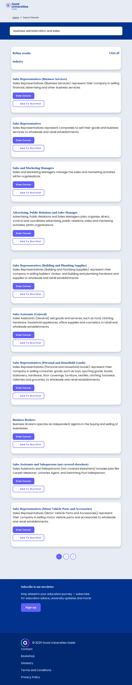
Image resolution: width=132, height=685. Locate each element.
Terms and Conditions (36, 670)
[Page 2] (66, 556)
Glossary (27, 663)
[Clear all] (114, 53)
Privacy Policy (30, 677)
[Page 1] (59, 556)
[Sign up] (31, 607)
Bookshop (28, 656)
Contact (27, 649)
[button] (124, 6)
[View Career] (24, 96)
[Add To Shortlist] (28, 103)
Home (16, 17)
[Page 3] (73, 556)
